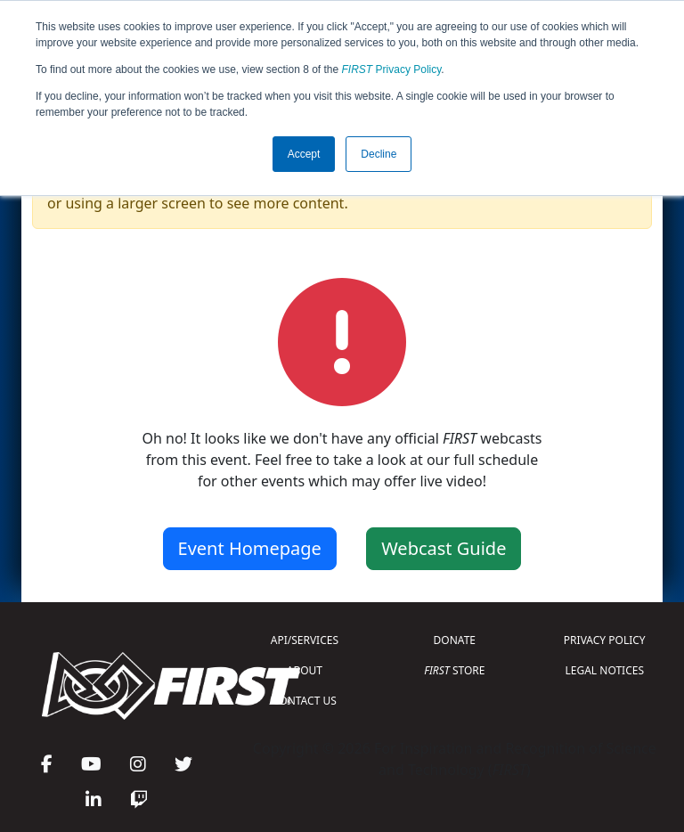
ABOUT (304, 670)
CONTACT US (305, 700)
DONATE (455, 640)
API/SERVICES (304, 640)
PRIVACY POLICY (605, 640)
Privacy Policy (392, 69)
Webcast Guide (443, 548)
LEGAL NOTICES (605, 670)
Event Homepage (250, 548)
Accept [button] (304, 154)
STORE (454, 670)
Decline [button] (378, 154)
